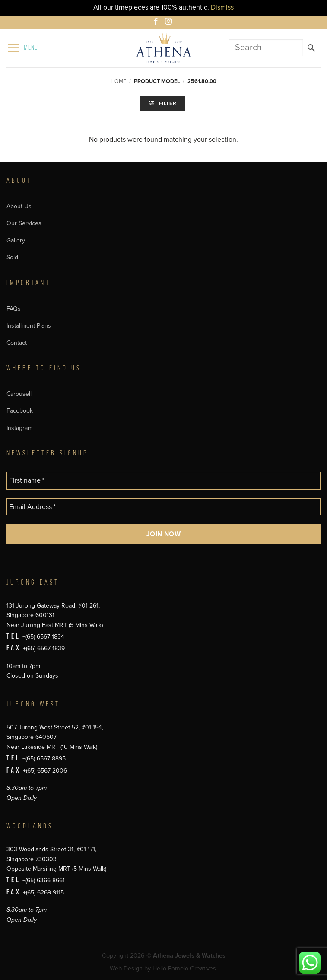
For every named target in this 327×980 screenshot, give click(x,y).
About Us (19, 206)
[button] (22, 47)
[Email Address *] (163, 506)
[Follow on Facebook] (157, 22)
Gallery (15, 240)
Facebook (19, 410)
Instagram (19, 428)
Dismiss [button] (222, 7)
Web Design (126, 968)
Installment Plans (28, 325)
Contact (16, 343)
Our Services (23, 223)
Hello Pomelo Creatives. (184, 968)
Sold (12, 257)
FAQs (13, 308)
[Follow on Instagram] (170, 22)
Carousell (19, 394)
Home (118, 81)
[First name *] (163, 480)
